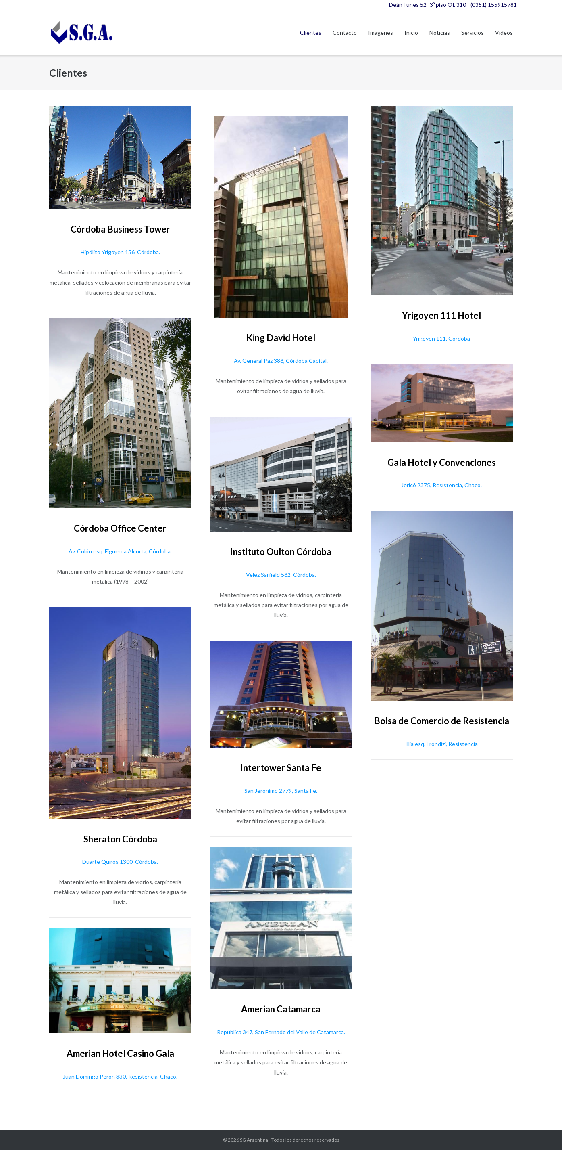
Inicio (411, 32)
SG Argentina (254, 1140)
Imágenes (380, 32)
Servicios (472, 32)
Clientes (310, 32)
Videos (504, 32)
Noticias (439, 32)
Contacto (345, 32)
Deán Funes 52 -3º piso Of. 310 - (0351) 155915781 (453, 4)
